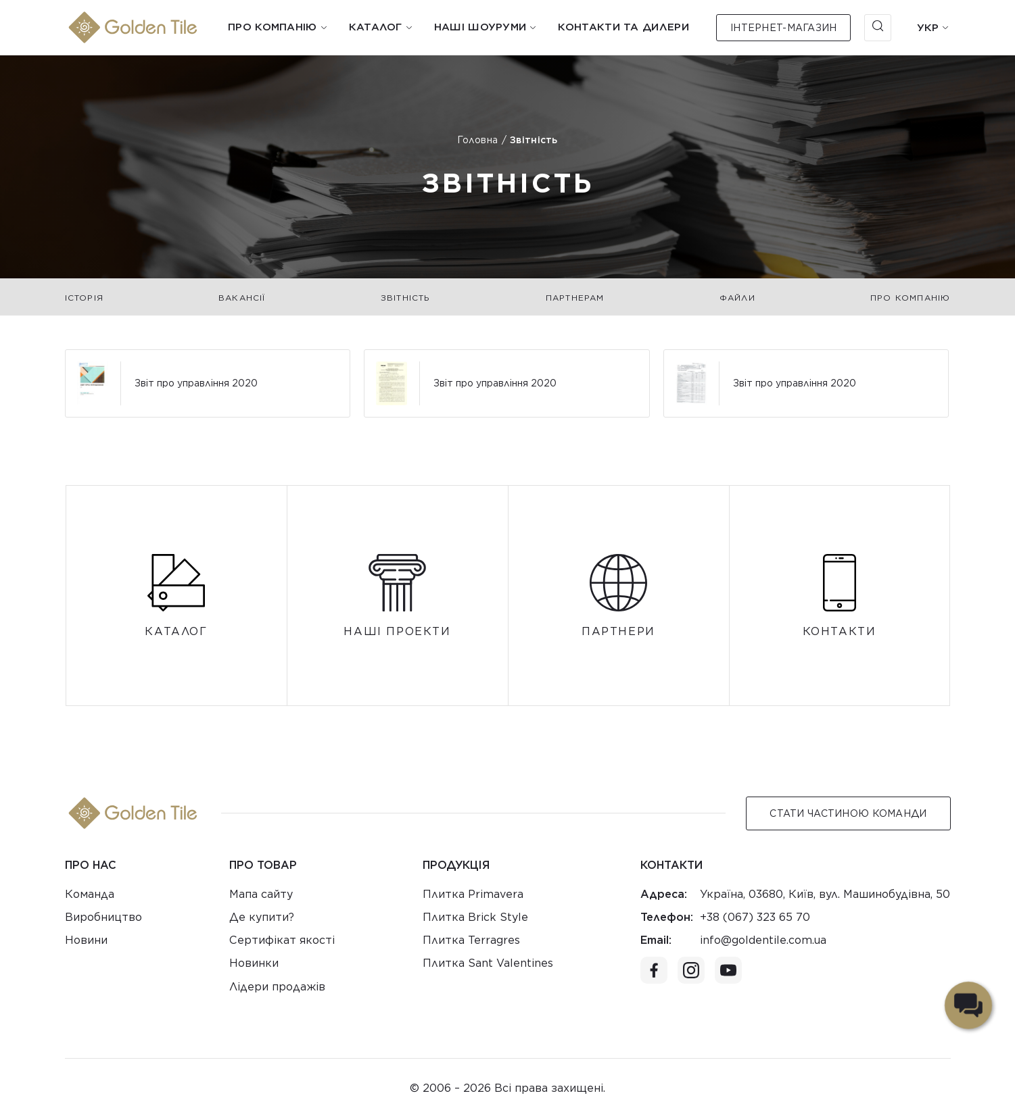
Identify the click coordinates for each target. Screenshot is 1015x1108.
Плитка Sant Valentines (488, 963)
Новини (86, 940)
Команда (89, 894)
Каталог (375, 27)
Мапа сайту (261, 894)
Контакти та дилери (623, 27)
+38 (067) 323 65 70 (755, 917)
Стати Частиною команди (848, 813)
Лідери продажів (277, 986)
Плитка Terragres (471, 940)
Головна (477, 139)
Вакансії (242, 298)
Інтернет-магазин (783, 27)
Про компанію (272, 27)
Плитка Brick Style (475, 917)
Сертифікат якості (282, 940)
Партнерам (575, 298)
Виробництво (103, 917)
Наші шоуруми (480, 27)
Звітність (406, 298)
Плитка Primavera (473, 894)
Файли (737, 298)
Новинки (254, 963)
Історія (84, 298)
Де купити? (261, 917)
